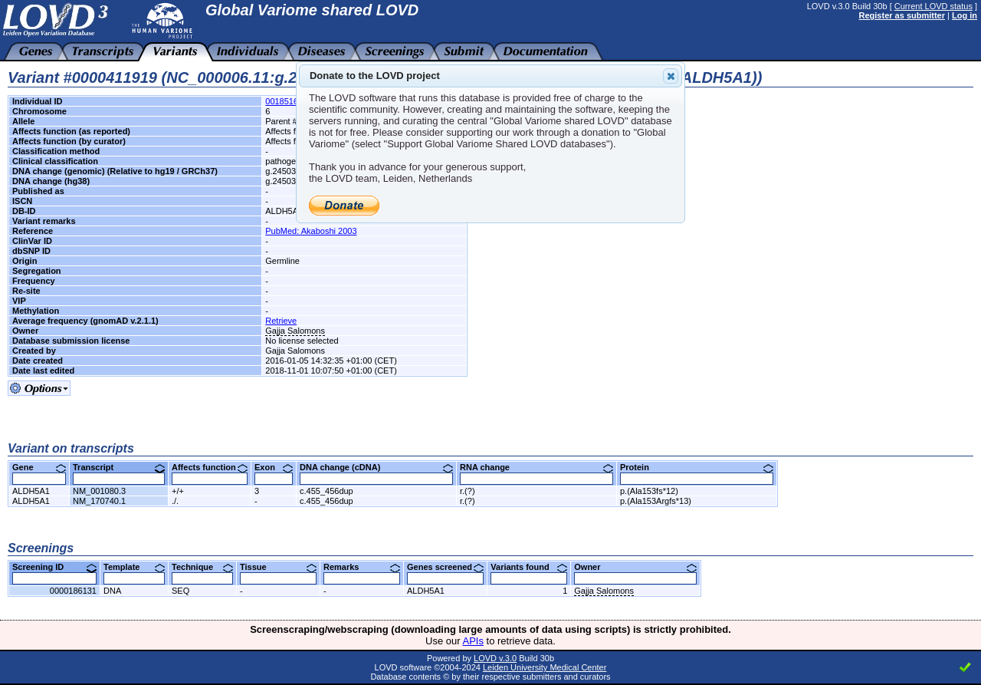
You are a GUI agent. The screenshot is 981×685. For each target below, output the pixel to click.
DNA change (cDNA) (376, 467)
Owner (635, 566)
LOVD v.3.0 (495, 658)
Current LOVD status (933, 6)
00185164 (284, 101)
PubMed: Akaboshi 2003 (310, 230)
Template (134, 566)
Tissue (278, 566)
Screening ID (54, 566)
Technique (202, 566)
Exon (273, 467)
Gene (39, 467)
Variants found (528, 566)
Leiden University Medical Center (544, 667)
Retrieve (281, 320)
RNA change (536, 467)
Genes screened (445, 566)
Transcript (119, 467)
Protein (696, 467)
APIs (473, 641)
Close (670, 76)
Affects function (210, 467)
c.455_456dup (326, 491)
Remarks (361, 566)
